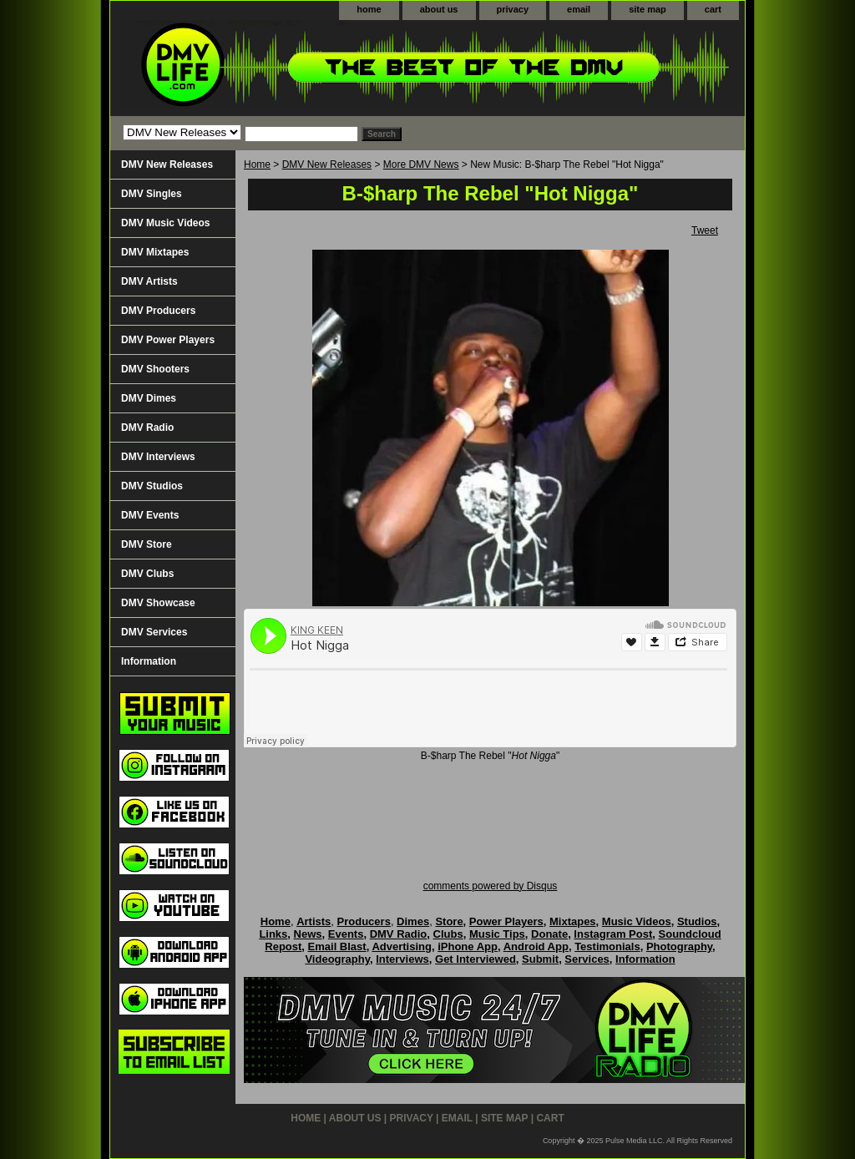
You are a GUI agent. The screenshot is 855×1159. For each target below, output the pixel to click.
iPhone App (468, 946)
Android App (536, 946)
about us (439, 9)
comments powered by (490, 886)
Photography (679, 946)
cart (713, 9)
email (578, 9)
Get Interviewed (475, 959)
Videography (337, 959)
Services (587, 959)
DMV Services (154, 632)
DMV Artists (149, 281)
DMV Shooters (155, 369)
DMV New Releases (327, 164)
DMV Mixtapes (155, 252)
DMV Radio (147, 427)
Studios (697, 921)
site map (647, 9)
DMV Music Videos (165, 223)
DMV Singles (151, 194)
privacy (513, 9)
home (369, 9)
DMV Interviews (158, 457)
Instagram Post (613, 934)
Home (257, 164)
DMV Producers (158, 310)
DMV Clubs (147, 574)
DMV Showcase (158, 603)
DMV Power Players (168, 340)
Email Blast (337, 946)
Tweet (704, 230)
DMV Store (146, 544)
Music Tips (497, 934)
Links (273, 934)
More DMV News (421, 164)
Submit (540, 959)
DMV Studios (152, 486)
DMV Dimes (148, 398)
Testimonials (607, 946)
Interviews (402, 959)
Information (148, 661)
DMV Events (150, 515)
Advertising (402, 946)
